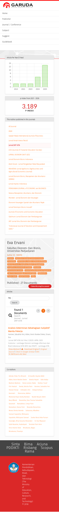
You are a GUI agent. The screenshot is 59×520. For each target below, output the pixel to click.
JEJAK (10, 131)
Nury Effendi (13, 400)
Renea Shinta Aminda (16, 410)
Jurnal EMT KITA (14, 145)
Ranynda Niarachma (34, 407)
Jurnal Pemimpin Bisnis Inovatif (20, 207)
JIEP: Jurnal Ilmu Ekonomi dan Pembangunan (25, 221)
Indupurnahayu (37, 390)
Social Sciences (24, 276)
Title (9, 298)
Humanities (11, 261)
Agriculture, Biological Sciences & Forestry (29, 258)
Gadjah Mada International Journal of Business (26, 136)
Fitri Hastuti (13, 386)
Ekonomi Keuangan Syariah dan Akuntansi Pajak (26, 203)
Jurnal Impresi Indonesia (18, 184)
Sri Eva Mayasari (40, 421)
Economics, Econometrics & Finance (19, 267)
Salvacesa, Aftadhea (32, 410)
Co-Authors (11, 370)
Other (33, 276)
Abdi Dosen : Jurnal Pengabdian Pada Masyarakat (27, 164)
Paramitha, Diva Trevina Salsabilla (30, 400)
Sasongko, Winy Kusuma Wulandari (20, 421)
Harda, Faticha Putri (25, 386)
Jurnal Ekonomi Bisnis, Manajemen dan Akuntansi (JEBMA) (27, 177)
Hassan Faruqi (13, 390)
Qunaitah (12, 404)
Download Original (30, 349)
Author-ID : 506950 (14, 255)
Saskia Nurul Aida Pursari (39, 417)
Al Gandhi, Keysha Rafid (36, 376)
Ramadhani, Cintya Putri (25, 404)
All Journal (12, 126)
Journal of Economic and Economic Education (26, 212)
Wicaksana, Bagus (29, 428)
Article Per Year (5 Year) (15, 58)
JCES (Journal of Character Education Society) (25, 150)
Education (37, 267)
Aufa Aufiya (44, 380)
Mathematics (42, 273)
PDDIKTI (12, 448)
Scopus (47, 448)
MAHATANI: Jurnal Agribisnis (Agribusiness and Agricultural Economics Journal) (26, 170)
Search (14, 303)
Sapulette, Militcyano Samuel (19, 417)
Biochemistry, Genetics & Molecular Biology (32, 261)
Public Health (12, 276)
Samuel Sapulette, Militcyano (19, 414)
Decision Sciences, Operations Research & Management (26, 264)
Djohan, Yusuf (42, 383)
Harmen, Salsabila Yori (42, 386)
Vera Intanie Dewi (15, 428)
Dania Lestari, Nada (29, 383)
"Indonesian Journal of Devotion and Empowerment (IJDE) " (28, 227)
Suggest (5, 36)
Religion (10, 258)
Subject (5, 30)
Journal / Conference (11, 25)
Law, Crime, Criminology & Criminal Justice (22, 273)
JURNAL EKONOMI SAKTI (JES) (19, 155)
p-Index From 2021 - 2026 (29, 98)
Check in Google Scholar (25, 352)
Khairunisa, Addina (24, 393)
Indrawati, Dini (25, 390)
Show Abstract (14, 349)
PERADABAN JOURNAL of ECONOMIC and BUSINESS (27, 188)
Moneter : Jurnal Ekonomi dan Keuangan (23, 198)
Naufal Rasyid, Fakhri (39, 397)
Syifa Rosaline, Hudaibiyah (18, 424)
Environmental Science (15, 270)
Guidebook (7, 42)
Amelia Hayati (34, 380)
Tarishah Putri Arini (35, 424)
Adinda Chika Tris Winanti (17, 376)
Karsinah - (12, 393)
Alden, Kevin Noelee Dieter (18, 380)
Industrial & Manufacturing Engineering (37, 270)
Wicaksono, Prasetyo (16, 431)
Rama (29, 451)
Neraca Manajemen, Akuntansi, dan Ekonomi (25, 193)
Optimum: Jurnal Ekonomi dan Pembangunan (25, 217)
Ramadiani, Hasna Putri (17, 407)
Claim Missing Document (40, 286)
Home (5, 13)
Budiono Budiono (14, 383)
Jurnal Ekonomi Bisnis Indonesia (21, 159)
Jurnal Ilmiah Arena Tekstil (18, 141)
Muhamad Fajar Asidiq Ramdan (19, 397)
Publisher (6, 19)
